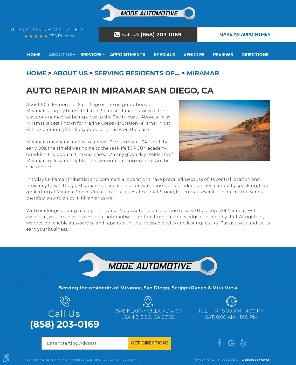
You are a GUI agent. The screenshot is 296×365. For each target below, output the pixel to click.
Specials (164, 54)
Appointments (128, 54)
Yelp (243, 343)
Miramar (203, 73)
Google (231, 343)
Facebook (219, 343)
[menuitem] (36, 55)
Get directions (150, 343)
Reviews (223, 54)
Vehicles (194, 54)
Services (91, 54)
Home (33, 54)
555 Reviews (62, 36)
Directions (255, 54)
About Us (60, 54)
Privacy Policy (204, 359)
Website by (255, 360)
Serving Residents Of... (137, 73)
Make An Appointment (246, 34)
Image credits (227, 359)
